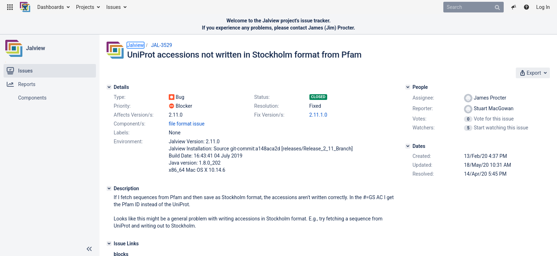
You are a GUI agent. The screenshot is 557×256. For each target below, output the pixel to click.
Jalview (35, 48)
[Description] (109, 188)
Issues (113, 7)
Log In (543, 7)
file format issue (187, 124)
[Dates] (407, 146)
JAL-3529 (161, 45)
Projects (85, 7)
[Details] (109, 87)
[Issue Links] (109, 243)
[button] (10, 7)
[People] (407, 87)
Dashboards (50, 7)
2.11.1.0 (318, 115)
